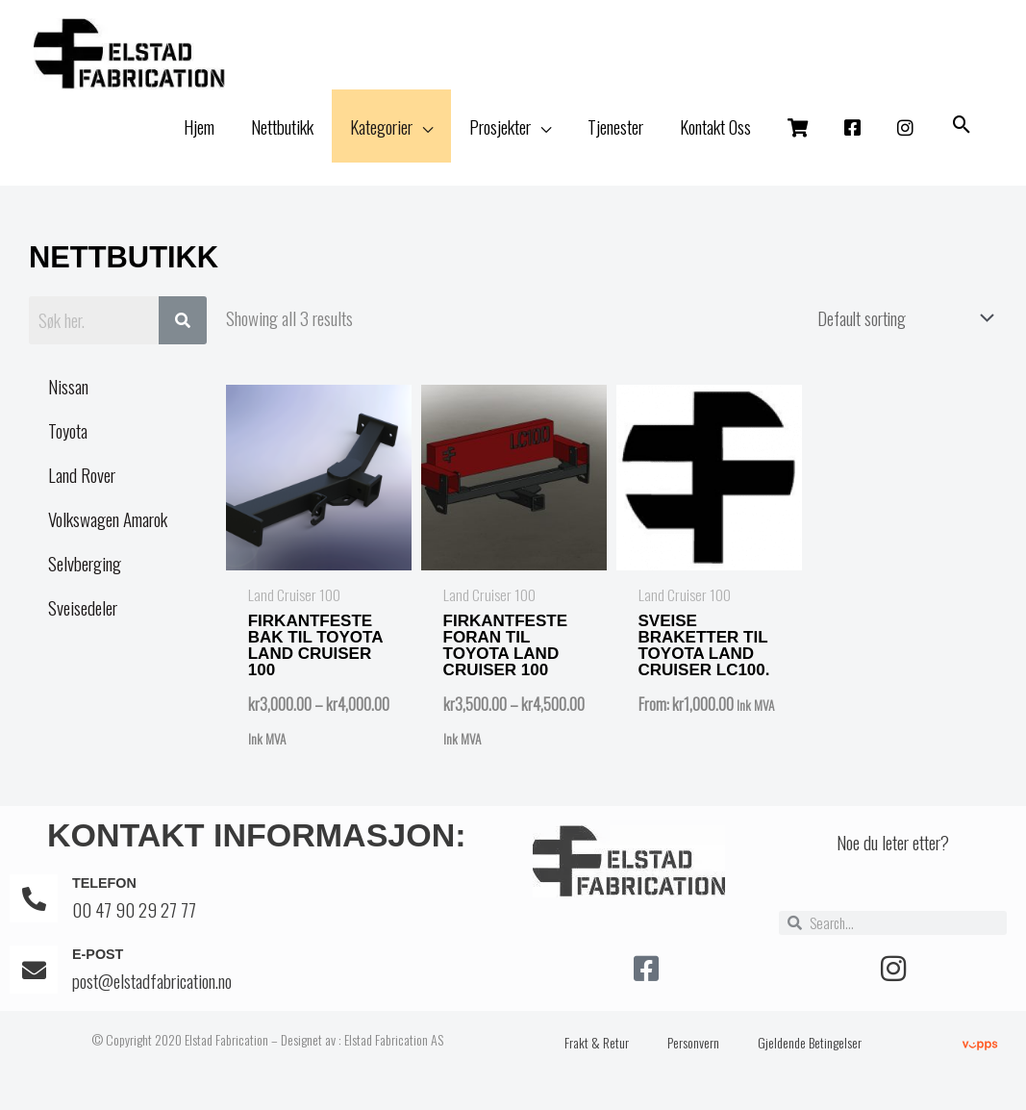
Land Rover (81, 491)
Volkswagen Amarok (107, 535)
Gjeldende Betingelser (810, 1057)
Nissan (68, 403)
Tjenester (615, 143)
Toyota (68, 447)
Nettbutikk (282, 143)
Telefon (105, 897)
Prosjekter (500, 143)
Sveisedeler (82, 624)
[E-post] (34, 984)
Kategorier (381, 143)
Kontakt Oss (715, 143)
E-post (99, 968)
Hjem (199, 143)
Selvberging (84, 580)
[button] (962, 144)
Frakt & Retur (596, 1057)
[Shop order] (896, 333)
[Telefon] (34, 913)
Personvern (693, 1057)
